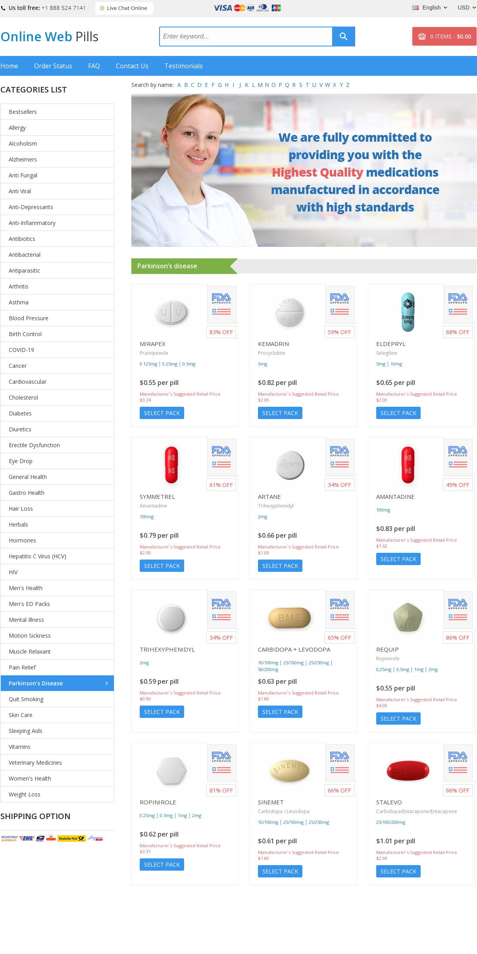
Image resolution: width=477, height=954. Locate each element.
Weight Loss (24, 794)
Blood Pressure (28, 318)
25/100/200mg (390, 822)
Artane (269, 496)
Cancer (18, 365)
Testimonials (183, 66)
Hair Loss (21, 508)
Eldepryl (391, 344)
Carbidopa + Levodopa (294, 649)
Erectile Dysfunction (34, 445)
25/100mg (293, 662)
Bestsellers (23, 111)
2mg (262, 516)
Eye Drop (21, 461)
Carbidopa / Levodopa (284, 811)
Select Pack (162, 413)
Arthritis (19, 286)
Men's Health (25, 588)
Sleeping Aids (25, 731)
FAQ (94, 66)
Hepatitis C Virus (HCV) (37, 556)
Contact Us (132, 66)
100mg (147, 516)
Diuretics (20, 429)
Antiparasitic (24, 270)
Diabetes (20, 413)
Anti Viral (20, 191)
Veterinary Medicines (35, 762)
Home (9, 66)
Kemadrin (273, 344)
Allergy (17, 127)
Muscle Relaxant (30, 651)
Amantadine (153, 505)
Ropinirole (388, 658)
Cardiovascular (27, 381)
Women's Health (30, 778)
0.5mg (189, 364)
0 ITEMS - (450, 36)
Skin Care (21, 715)
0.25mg (169, 364)
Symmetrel (157, 496)
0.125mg (148, 364)
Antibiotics (22, 238)
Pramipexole (154, 353)
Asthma (19, 302)
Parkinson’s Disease (36, 683)
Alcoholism (23, 143)
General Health (28, 477)
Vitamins (20, 746)
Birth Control (25, 334)
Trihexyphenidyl (276, 505)
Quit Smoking (26, 699)
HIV (13, 572)
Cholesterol (23, 397)
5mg (262, 364)
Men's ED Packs (29, 604)
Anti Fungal (23, 175)
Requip (387, 649)
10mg (396, 364)
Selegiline (386, 353)
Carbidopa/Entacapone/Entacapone (416, 811)
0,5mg (402, 669)
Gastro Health (26, 492)
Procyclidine (271, 353)
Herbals (18, 524)
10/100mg (268, 662)
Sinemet (271, 802)
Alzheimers (23, 159)
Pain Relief (22, 667)
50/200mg (268, 669)
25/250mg (319, 662)
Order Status (53, 66)
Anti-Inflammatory (32, 223)
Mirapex (152, 344)
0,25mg (383, 669)
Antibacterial (24, 254)
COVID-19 (21, 350)
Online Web (49, 36)
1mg (418, 669)
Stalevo (389, 802)
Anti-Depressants (31, 207)
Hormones (22, 540)
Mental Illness (26, 619)
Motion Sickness (30, 635)
